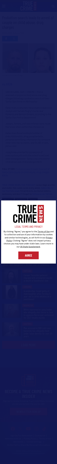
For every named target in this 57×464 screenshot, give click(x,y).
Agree (28, 255)
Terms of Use (44, 231)
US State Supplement (30, 246)
